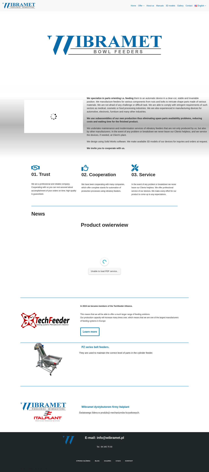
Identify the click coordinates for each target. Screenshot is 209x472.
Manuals (160, 6)
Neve (22, 468)
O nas (118, 461)
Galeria (107, 461)
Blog (97, 461)
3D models (170, 6)
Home (133, 6)
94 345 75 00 (106, 447)
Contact (189, 6)
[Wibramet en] (18, 5)
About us (150, 6)
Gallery (180, 6)
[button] (143, 5)
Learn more (90, 331)
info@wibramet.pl (110, 437)
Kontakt (129, 461)
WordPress (42, 468)
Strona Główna (83, 461)
